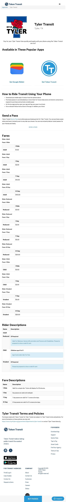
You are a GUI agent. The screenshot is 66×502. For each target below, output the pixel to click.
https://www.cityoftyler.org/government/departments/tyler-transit (21, 421)
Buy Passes (33, 499)
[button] (59, 4)
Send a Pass (14, 119)
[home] (13, 4)
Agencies (5, 7)
